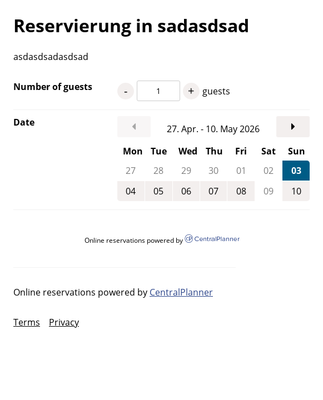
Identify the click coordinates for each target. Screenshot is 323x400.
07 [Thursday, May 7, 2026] (213, 191)
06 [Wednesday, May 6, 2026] (186, 191)
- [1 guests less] (125, 90)
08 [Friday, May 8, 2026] (241, 191)
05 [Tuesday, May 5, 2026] (158, 191)
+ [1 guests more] (191, 90)
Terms (26, 322)
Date (23, 122)
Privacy (64, 322)
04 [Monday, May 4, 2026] (131, 191)
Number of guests (52, 87)
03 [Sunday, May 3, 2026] (296, 170)
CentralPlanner (181, 292)
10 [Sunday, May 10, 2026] (296, 191)
